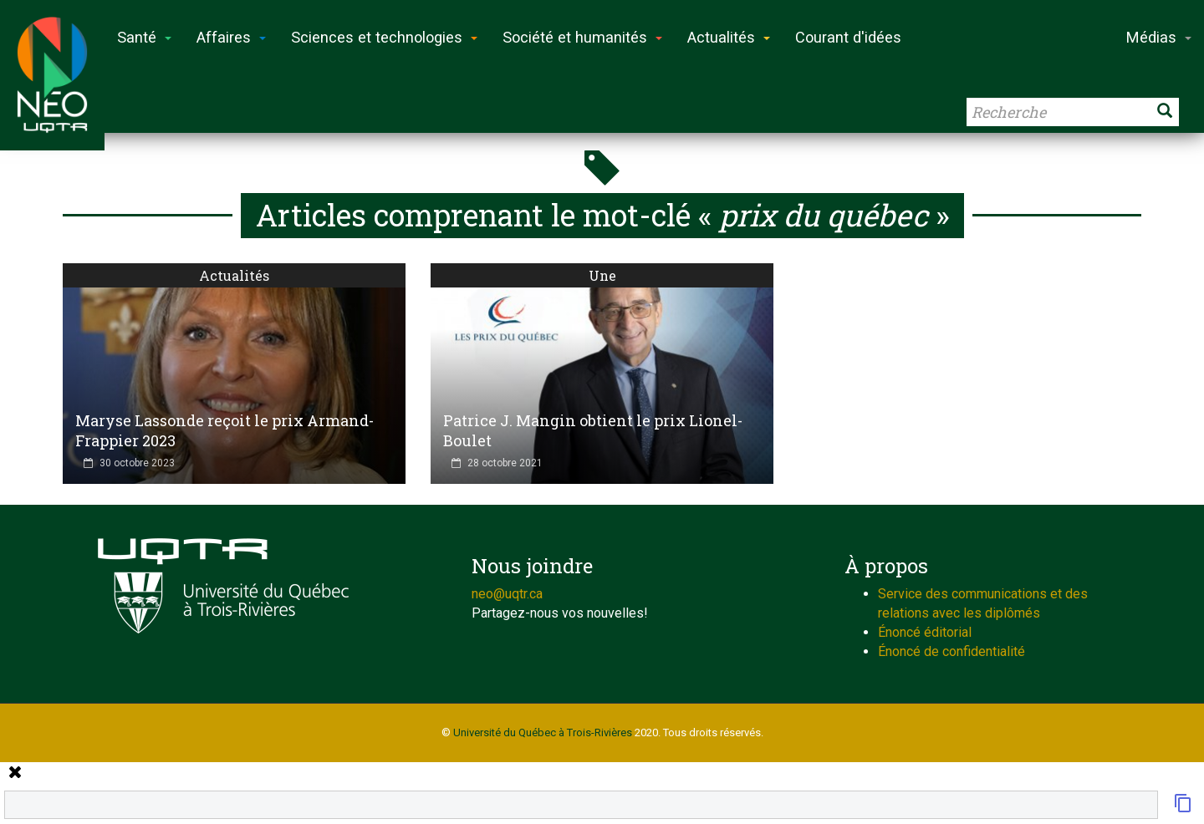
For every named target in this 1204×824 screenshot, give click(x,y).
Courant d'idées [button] (848, 37)
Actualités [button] (728, 37)
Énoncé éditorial (925, 632)
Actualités (234, 275)
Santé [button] (144, 37)
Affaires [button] (231, 37)
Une (602, 275)
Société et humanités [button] (582, 37)
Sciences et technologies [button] (384, 37)
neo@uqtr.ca (507, 594)
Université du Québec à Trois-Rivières (542, 732)
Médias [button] (1158, 37)
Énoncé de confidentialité (951, 651)
